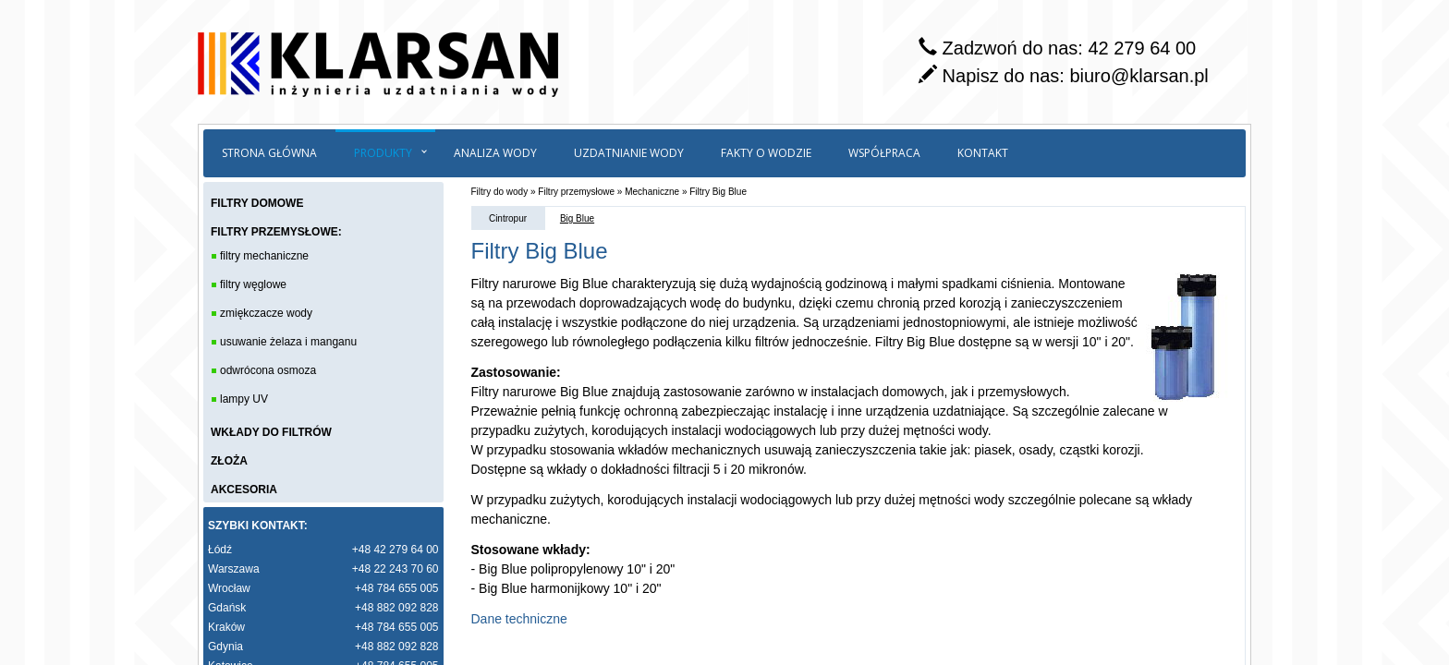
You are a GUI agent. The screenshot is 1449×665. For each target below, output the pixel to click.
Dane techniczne (519, 618)
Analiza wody (495, 153)
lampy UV (244, 399)
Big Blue (577, 218)
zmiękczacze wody (266, 313)
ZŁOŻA (229, 460)
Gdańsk (227, 607)
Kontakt (982, 153)
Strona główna (269, 153)
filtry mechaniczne (264, 255)
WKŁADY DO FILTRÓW (271, 432)
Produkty (383, 153)
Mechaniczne (652, 192)
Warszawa (234, 568)
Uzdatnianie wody (629, 153)
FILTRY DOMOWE (257, 203)
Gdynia (225, 646)
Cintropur (508, 218)
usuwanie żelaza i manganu (288, 341)
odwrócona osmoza (268, 370)
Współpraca (884, 153)
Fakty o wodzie (766, 153)
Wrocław (229, 588)
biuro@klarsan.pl (1138, 76)
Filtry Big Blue (718, 192)
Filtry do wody (500, 192)
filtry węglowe (253, 284)
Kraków (226, 627)
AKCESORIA (244, 489)
